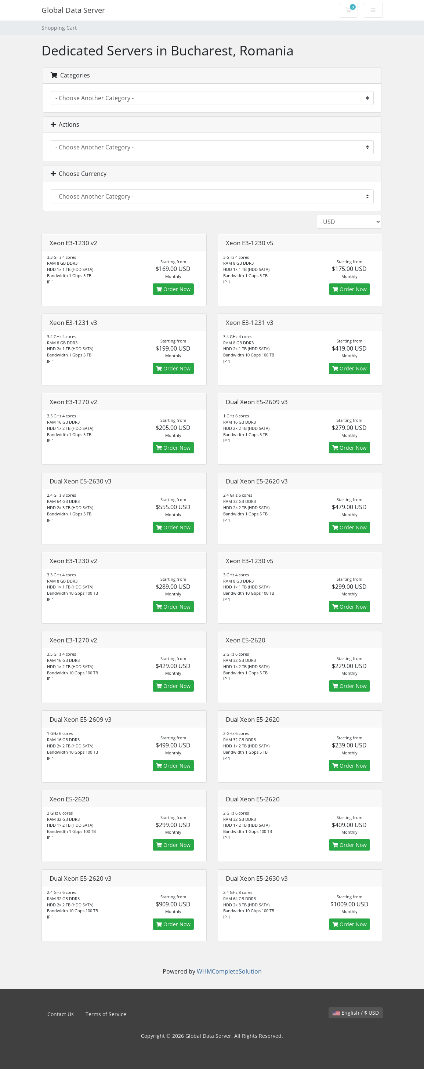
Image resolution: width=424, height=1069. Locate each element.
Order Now (173, 289)
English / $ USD (356, 1012)
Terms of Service (106, 1014)
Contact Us (60, 1014)
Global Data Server (73, 10)
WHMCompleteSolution (229, 971)
